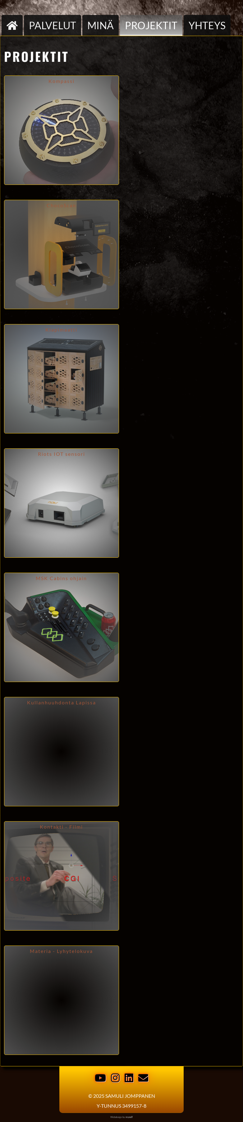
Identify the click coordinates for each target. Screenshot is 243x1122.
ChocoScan (61, 205)
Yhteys (207, 25)
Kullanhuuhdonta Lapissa (61, 702)
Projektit (151, 25)
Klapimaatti (61, 329)
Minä (100, 25)
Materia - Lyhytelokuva (61, 951)
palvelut (52, 25)
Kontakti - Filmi (61, 827)
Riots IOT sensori (61, 454)
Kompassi (61, 81)
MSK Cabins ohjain (61, 578)
